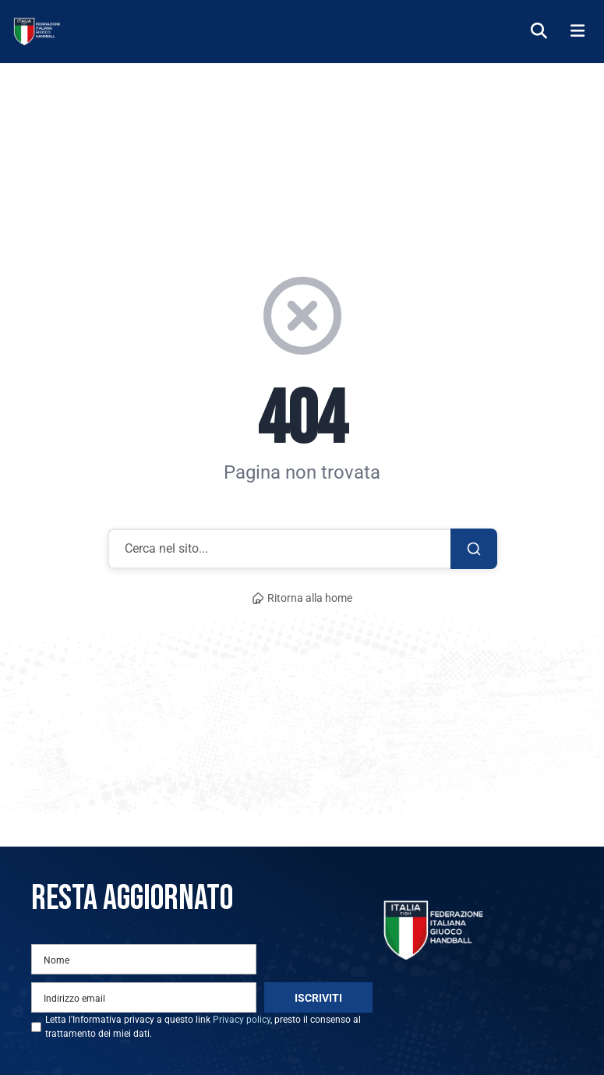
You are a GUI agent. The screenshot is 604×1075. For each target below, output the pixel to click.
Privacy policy (241, 1019)
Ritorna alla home (302, 598)
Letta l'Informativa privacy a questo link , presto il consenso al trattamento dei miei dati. (203, 1026)
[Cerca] (539, 31)
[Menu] (577, 31)
